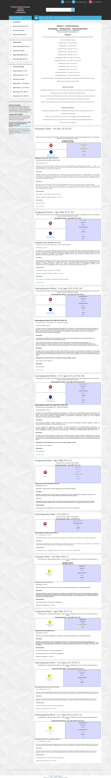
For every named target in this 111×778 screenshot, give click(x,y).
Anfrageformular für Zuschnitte (22, 126)
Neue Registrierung (81, 2)
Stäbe (46, 18)
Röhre (51, 18)
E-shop (51, 148)
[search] (72, 9)
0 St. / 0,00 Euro (96, 2)
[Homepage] (37, 18)
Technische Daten (40, 206)
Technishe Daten (40, 282)
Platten (41, 18)
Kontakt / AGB (57, 18)
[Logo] (20, 10)
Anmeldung (67, 2)
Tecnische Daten (40, 454)
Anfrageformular (67, 18)
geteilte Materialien (50, 156)
